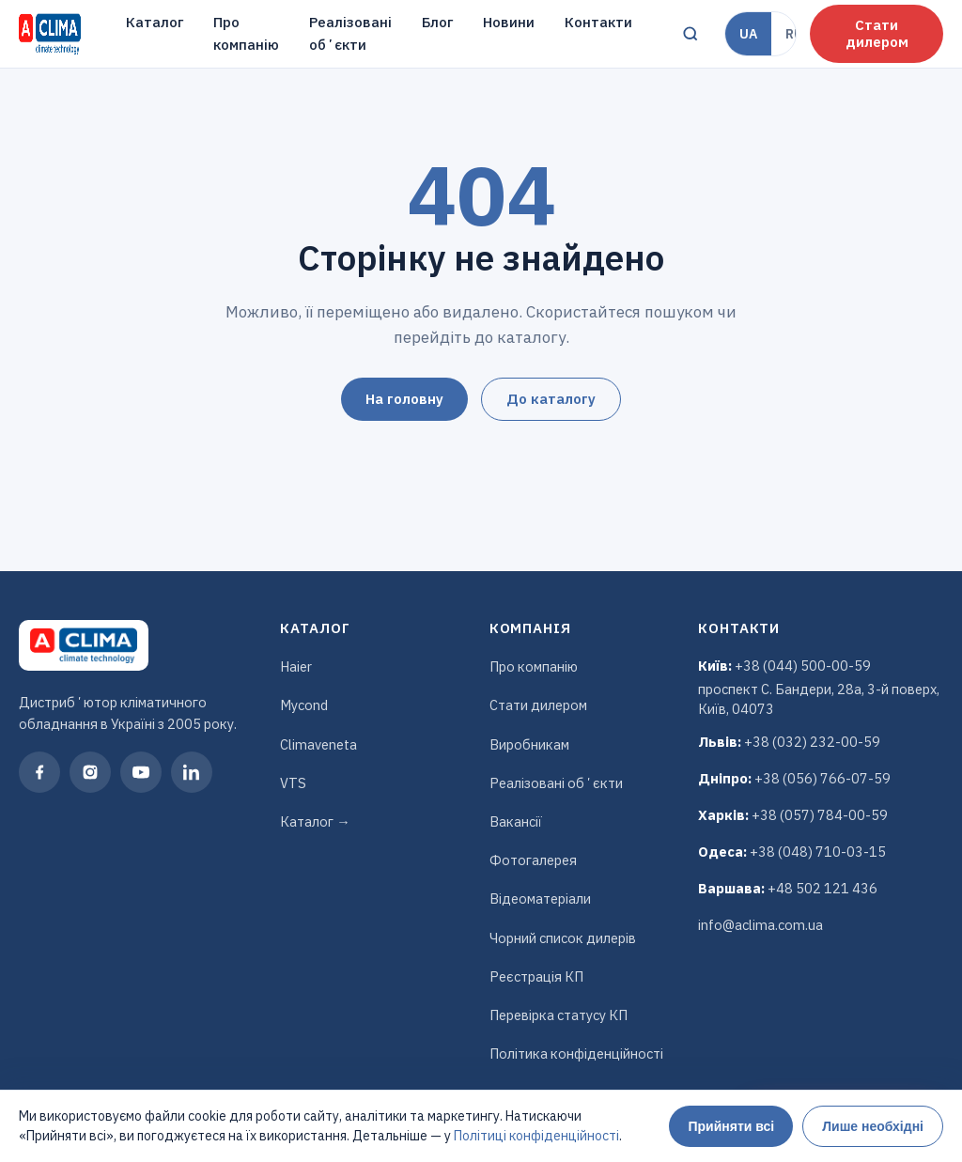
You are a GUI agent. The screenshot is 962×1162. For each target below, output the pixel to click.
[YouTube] (141, 772)
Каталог (154, 22)
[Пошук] (690, 33)
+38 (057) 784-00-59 (820, 815)
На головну (404, 399)
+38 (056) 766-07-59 (822, 778)
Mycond (304, 705)
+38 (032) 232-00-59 (812, 742)
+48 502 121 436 (822, 888)
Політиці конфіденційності (536, 1135)
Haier (296, 666)
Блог (437, 22)
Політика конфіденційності (576, 1053)
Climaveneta (318, 744)
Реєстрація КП (536, 976)
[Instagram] (90, 772)
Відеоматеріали (540, 898)
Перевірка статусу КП (558, 1015)
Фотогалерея (533, 860)
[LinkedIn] (191, 772)
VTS (293, 783)
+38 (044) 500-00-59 (803, 665)
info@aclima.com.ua (760, 925)
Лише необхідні (872, 1126)
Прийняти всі (731, 1126)
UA (748, 33)
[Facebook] (39, 772)
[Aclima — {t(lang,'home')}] (50, 33)
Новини (509, 22)
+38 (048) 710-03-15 (818, 851)
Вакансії (515, 821)
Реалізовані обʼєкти (350, 33)
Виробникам (529, 744)
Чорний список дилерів (562, 938)
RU (794, 33)
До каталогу (551, 399)
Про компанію (246, 33)
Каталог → (315, 821)
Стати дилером (877, 33)
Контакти (598, 22)
